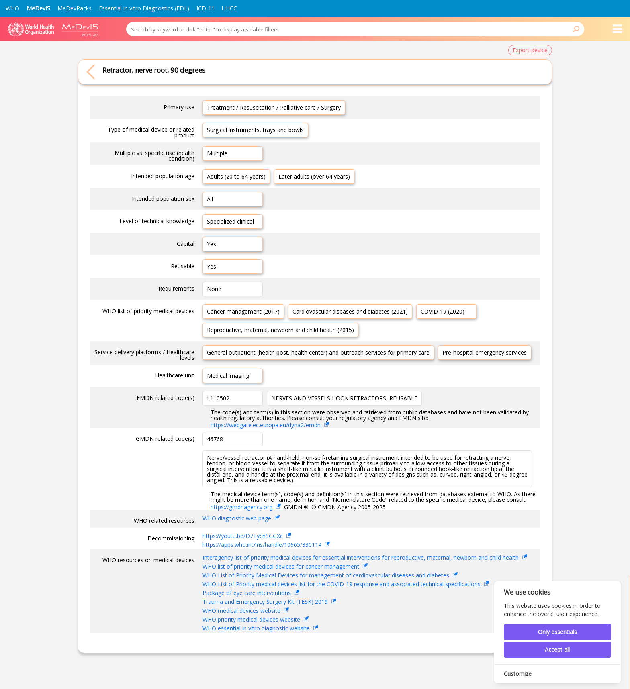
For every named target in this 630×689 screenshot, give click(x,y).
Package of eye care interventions (247, 593)
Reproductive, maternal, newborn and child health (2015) (280, 330)
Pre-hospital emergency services (484, 352)
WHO (12, 8)
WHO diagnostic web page (237, 518)
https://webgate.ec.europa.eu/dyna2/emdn (266, 425)
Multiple (217, 153)
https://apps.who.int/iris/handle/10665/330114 (262, 544)
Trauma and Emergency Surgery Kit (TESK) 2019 (265, 601)
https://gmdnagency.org (242, 507)
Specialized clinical (230, 221)
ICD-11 (205, 8)
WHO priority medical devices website (252, 619)
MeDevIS (38, 8)
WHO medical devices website (242, 610)
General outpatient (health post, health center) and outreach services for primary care (318, 352)
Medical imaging (228, 375)
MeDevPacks (74, 8)
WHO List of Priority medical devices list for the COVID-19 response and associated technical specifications (342, 584)
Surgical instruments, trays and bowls (255, 130)
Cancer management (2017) (243, 311)
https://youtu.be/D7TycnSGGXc (243, 536)
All (210, 199)
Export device (530, 50)
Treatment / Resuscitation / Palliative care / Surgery (274, 107)
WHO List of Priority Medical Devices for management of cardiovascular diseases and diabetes (326, 575)
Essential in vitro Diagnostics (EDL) (144, 8)
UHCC (229, 8)
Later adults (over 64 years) (314, 176)
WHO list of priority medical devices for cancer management (281, 566)
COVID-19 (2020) (442, 311)
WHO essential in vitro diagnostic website (256, 628)
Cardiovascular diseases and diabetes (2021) (350, 311)
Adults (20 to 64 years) (236, 176)
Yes (211, 244)
